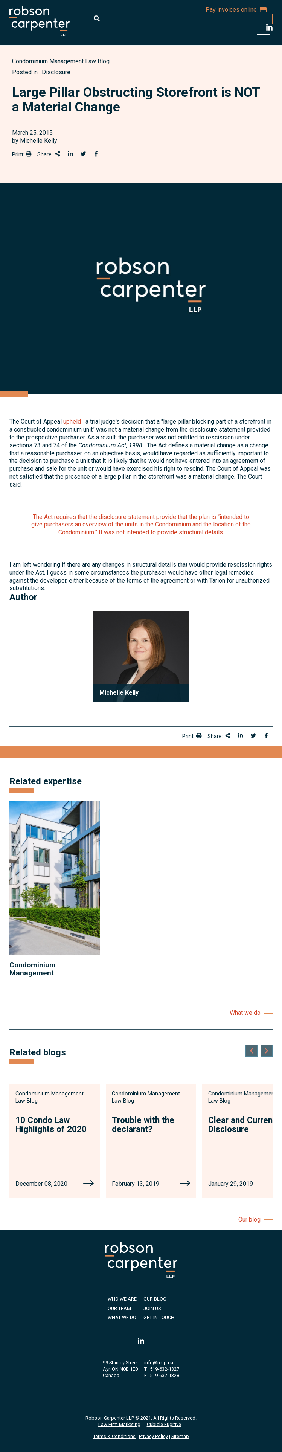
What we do (245, 1012)
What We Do (122, 1317)
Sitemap (180, 1436)
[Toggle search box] (97, 18)
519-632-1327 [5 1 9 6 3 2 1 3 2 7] (164, 1369)
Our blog (249, 1219)
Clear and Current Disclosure (242, 1124)
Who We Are (122, 1299)
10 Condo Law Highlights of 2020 (51, 1124)
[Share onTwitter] (83, 153)
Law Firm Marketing (119, 1424)
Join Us (152, 1308)
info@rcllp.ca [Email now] (158, 1362)
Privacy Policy (153, 1436)
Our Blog (154, 1299)
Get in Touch (158, 1317)
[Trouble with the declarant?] (185, 1184)
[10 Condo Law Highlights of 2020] (88, 1184)
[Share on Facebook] (96, 153)
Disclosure (56, 72)
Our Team (119, 1308)
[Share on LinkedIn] (70, 153)
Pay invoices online (236, 9)
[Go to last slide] (251, 1051)
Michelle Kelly (38, 140)
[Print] (28, 153)
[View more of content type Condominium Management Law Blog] (61, 61)
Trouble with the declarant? (143, 1124)
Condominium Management (32, 969)
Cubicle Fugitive (164, 1424)
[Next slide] (267, 1051)
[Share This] (57, 153)
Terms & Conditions (114, 1436)
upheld (72, 421)
